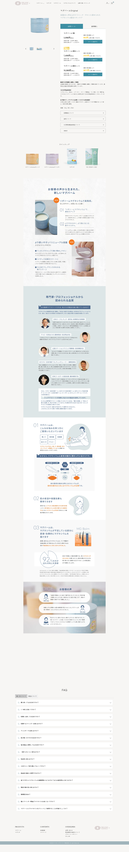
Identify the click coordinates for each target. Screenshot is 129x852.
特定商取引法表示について (72, 832)
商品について (32, 696)
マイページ (43, 832)
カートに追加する (92, 41)
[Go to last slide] (25, 48)
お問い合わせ (69, 830)
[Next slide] (53, 48)
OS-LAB (67, 836)
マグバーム (18, 830)
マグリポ (17, 832)
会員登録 (42, 830)
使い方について (21, 696)
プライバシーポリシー (71, 834)
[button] (31, 48)
